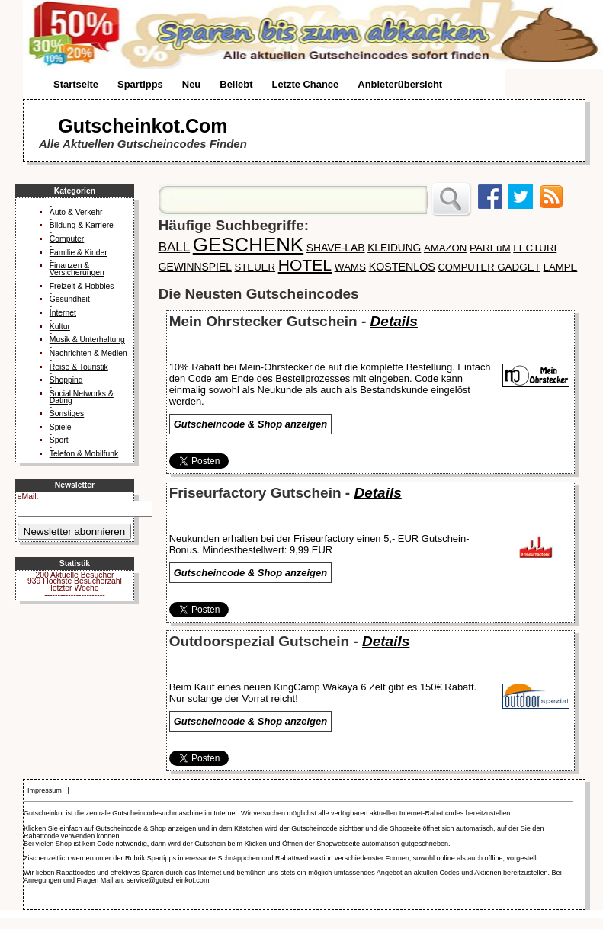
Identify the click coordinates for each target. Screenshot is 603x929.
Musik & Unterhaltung (87, 339)
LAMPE (561, 267)
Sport (59, 440)
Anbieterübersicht (400, 84)
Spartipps (140, 84)
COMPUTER (467, 267)
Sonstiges (67, 413)
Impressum (44, 790)
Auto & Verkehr (76, 212)
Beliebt (236, 84)
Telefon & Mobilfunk (84, 454)
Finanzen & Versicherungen (77, 269)
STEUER (255, 267)
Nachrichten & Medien (88, 353)
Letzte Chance (304, 84)
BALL (175, 247)
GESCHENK (248, 244)
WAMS (350, 267)
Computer (67, 239)
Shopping (66, 380)
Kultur (60, 326)
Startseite (75, 84)
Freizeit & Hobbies (82, 286)
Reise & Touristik (79, 367)
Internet (63, 313)
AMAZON (445, 248)
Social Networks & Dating (82, 397)
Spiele (61, 427)
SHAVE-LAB (335, 248)
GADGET (518, 267)
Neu (191, 84)
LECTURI (534, 248)
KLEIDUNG (394, 248)
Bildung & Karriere (82, 225)
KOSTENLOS (402, 267)
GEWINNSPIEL (195, 267)
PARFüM (490, 248)
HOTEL (305, 265)
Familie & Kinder (78, 252)
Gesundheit (70, 299)
